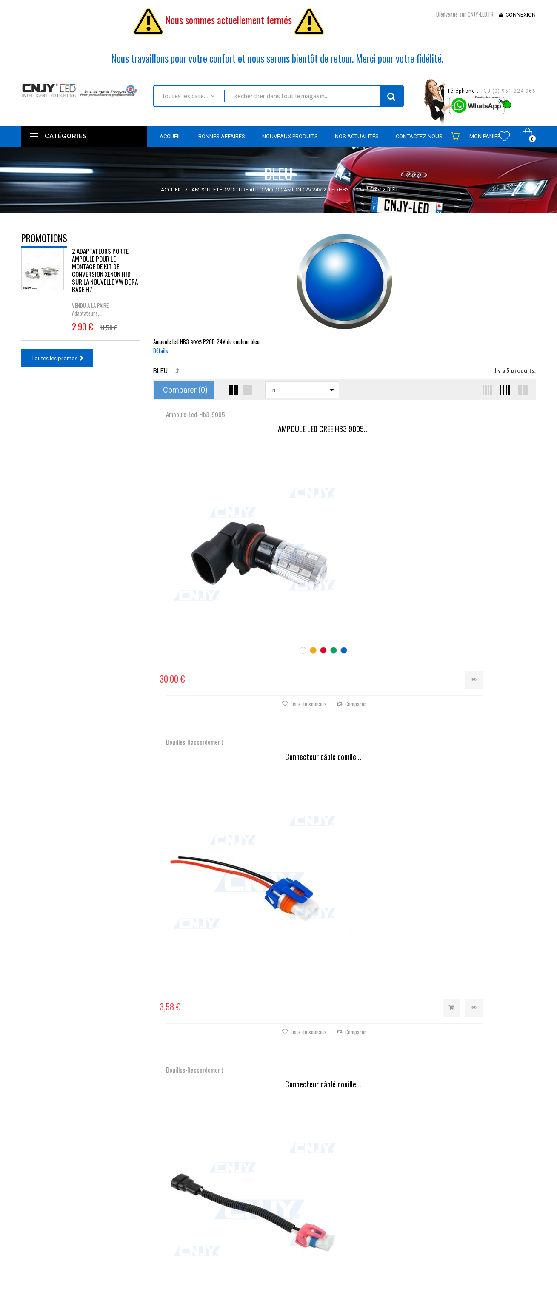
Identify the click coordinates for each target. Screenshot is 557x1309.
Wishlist (504, 136)
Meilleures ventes (218, 1187)
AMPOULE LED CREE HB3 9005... (217, 429)
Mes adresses (302, 1187)
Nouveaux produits (221, 1175)
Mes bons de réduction (313, 1218)
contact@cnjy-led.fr (84, 1212)
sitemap (207, 1264)
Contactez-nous (217, 1198)
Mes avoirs (298, 1176)
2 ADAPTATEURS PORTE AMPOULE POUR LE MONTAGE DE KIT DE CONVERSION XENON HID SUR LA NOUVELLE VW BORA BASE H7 (105, 276)
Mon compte (304, 1144)
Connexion (521, 14)
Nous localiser (97, 1179)
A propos (208, 1252)
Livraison (208, 1210)
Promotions (44, 238)
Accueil (171, 189)
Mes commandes (306, 1164)
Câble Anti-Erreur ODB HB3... (217, 687)
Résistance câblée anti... (344, 687)
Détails (160, 350)
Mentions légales (218, 1221)
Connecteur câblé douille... (344, 429)
